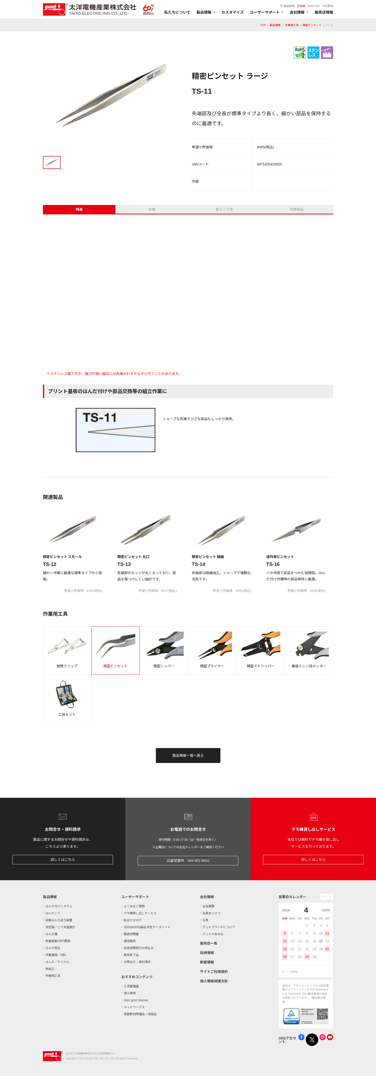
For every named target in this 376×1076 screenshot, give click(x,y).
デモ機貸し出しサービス (140, 913)
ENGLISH (314, 5)
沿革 (205, 920)
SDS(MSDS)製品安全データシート (147, 927)
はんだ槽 (51, 934)
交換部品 (297, 209)
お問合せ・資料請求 (137, 962)
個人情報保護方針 (214, 981)
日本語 (301, 5)
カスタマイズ (232, 12)
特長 (79, 209)
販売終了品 (131, 955)
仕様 (151, 209)
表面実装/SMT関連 (57, 941)
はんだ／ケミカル (57, 962)
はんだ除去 (52, 948)
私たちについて (177, 12)
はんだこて (52, 913)
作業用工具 (292, 25)
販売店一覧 (208, 943)
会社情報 (207, 897)
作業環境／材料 (55, 955)
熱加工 (49, 969)
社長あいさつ (211, 913)
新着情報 (207, 962)
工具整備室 (131, 986)
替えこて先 (224, 209)
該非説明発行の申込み (139, 948)
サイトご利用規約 (214, 972)
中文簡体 (327, 5)
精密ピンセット (312, 25)
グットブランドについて (219, 927)
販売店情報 (324, 12)
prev (323, 897)
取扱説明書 (131, 934)
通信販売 (130, 941)
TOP (263, 25)
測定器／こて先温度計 (60, 927)
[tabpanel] (113, 97)
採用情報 (207, 953)
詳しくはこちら (63, 860)
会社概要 (208, 906)
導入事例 (130, 993)
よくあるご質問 (134, 906)
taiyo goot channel (136, 1000)
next (330, 897)
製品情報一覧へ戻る (188, 755)
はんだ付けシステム (58, 906)
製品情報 (275, 25)
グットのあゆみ (213, 934)
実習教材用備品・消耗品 (140, 1014)
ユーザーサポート (135, 897)
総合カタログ (133, 920)
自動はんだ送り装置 (58, 920)
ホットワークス (134, 1007)
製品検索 (287, 5)
